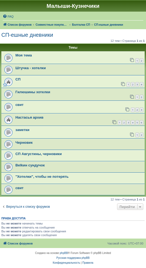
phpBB (64, 253)
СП (18, 79)
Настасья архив (29, 117)
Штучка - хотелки (30, 68)
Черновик (24, 142)
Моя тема (23, 55)
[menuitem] (8, 16)
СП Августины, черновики (38, 154)
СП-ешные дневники (27, 35)
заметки (22, 130)
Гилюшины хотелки (32, 92)
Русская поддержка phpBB (72, 257)
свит (19, 105)
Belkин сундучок (30, 165)
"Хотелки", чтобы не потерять (42, 177)
